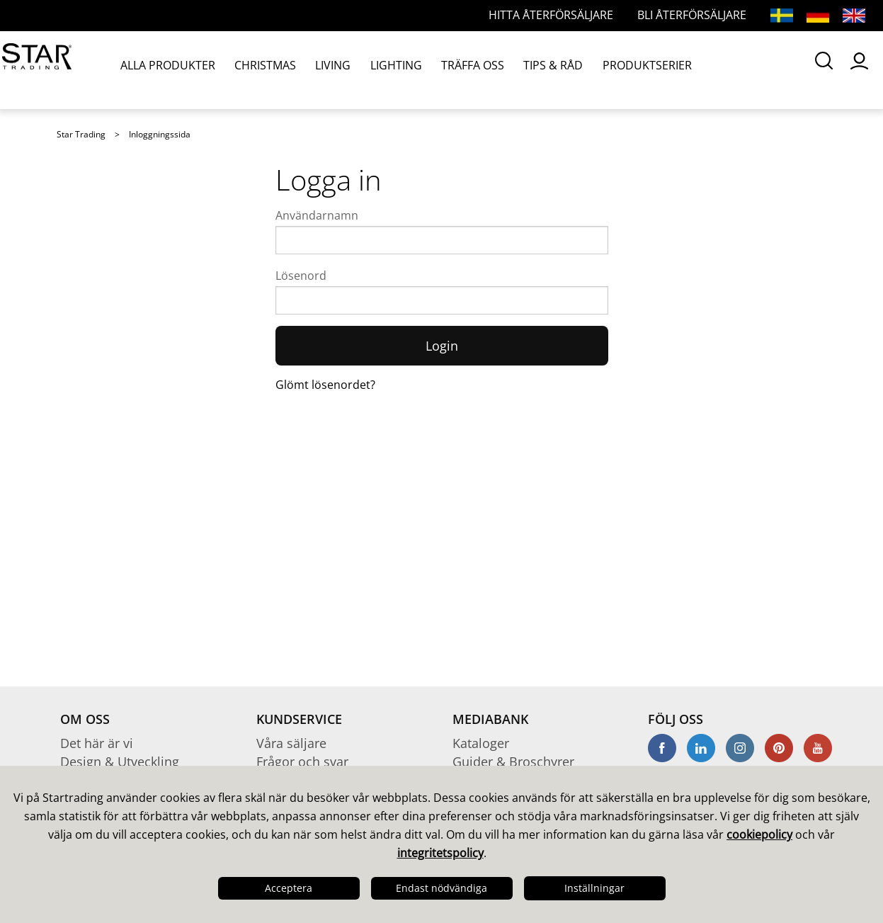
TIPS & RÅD (482, 70)
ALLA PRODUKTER (162, 70)
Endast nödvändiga (441, 888)
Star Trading (81, 134)
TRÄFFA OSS (415, 70)
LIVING (300, 70)
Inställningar (594, 888)
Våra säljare (291, 743)
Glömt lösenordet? (325, 384)
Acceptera (288, 888)
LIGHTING (351, 70)
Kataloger (480, 743)
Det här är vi (96, 743)
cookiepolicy (759, 834)
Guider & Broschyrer (513, 761)
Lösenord (300, 275)
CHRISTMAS (244, 70)
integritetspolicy (440, 853)
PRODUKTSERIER (560, 70)
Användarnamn (316, 215)
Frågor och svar (302, 761)
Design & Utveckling (119, 761)
